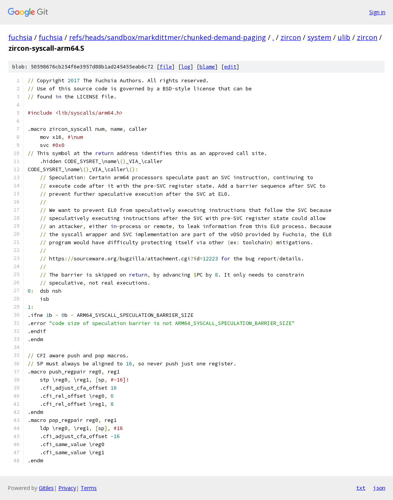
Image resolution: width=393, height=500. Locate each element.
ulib (344, 37)
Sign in (377, 12)
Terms (89, 488)
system (319, 37)
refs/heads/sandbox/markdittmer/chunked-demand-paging (167, 37)
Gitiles (46, 488)
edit (230, 66)
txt (360, 487)
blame (207, 66)
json (379, 487)
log (185, 66)
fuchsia (20, 37)
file (166, 66)
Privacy (67, 488)
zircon (291, 37)
